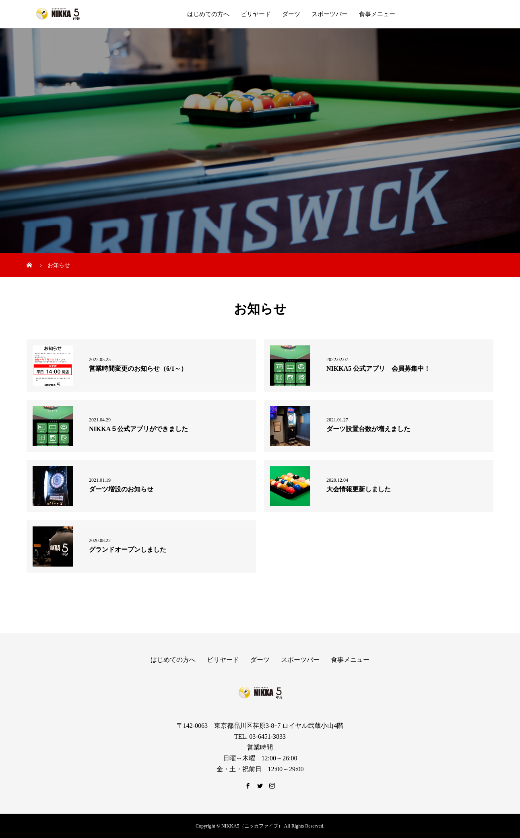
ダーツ (291, 14)
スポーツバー (330, 14)
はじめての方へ (208, 14)
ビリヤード (256, 14)
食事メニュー (377, 14)
